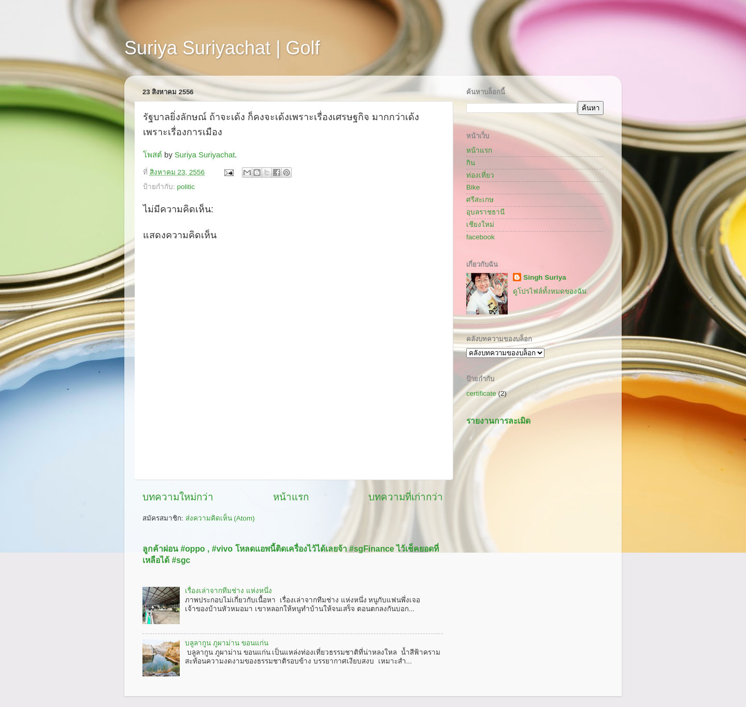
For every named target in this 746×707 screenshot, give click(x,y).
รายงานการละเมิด (498, 420)
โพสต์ (152, 155)
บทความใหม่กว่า (177, 497)
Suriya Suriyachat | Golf (222, 48)
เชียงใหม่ (480, 224)
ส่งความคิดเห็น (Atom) (220, 518)
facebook (480, 237)
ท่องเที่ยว (480, 175)
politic (186, 187)
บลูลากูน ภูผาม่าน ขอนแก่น (226, 643)
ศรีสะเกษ (480, 200)
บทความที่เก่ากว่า (405, 497)
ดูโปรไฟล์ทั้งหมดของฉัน (549, 291)
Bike (473, 187)
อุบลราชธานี (485, 212)
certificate (481, 393)
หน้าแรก (291, 497)
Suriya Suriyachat (205, 155)
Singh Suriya (544, 277)
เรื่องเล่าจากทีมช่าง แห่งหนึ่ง (228, 591)
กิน (470, 163)
